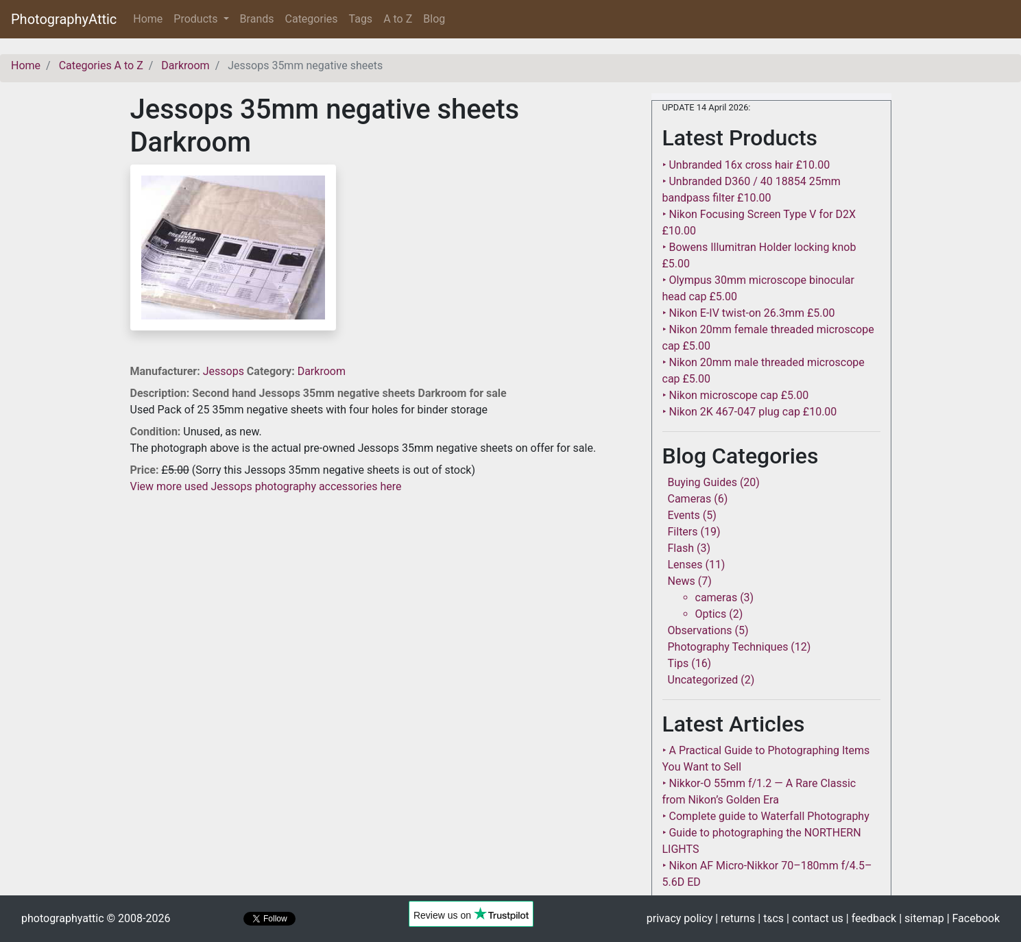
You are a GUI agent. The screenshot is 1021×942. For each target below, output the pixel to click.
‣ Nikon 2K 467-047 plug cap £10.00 (749, 411)
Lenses (685, 564)
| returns (735, 918)
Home (150, 18)
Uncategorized (703, 679)
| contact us (814, 918)
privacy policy (679, 918)
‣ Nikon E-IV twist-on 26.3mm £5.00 (748, 312)
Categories (311, 18)
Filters (683, 531)
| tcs (771, 918)
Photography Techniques (728, 646)
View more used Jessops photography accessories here (266, 486)
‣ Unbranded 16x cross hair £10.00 (746, 164)
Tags (361, 18)
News (681, 581)
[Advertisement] (380, 591)
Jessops (225, 371)
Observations (700, 630)
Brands (257, 18)
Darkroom (322, 371)
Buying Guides (702, 482)
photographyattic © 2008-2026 (95, 918)
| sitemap (921, 918)
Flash (681, 548)
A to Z (397, 18)
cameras (716, 597)
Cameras (690, 498)
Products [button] (196, 18)
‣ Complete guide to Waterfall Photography (765, 816)
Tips (678, 663)
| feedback (871, 918)
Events (684, 515)
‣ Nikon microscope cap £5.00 (735, 395)
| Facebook (973, 918)
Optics (711, 613)
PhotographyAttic (64, 19)
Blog (434, 18)
